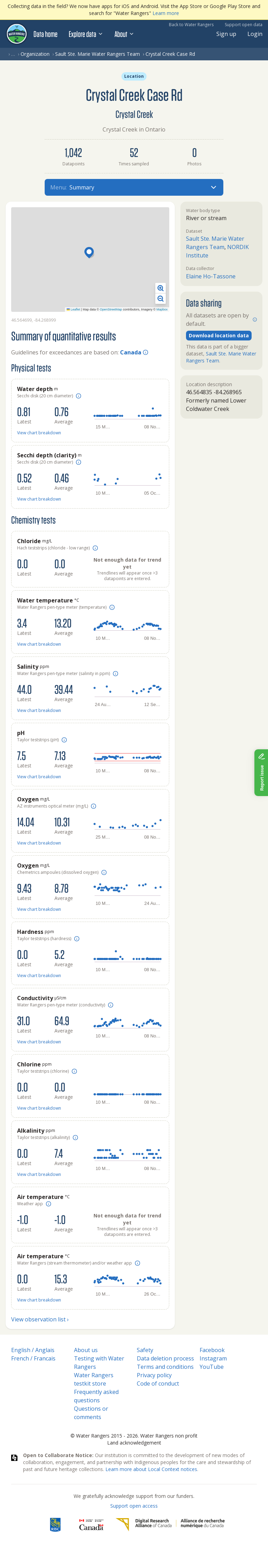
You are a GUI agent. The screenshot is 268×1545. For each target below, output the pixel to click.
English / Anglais (32, 1350)
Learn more (165, 13)
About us (86, 1350)
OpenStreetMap (111, 309)
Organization (35, 54)
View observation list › (40, 1319)
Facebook (212, 1350)
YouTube (212, 1367)
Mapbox (162, 309)
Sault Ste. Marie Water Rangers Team (97, 54)
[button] (90, 253)
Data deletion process (165, 1358)
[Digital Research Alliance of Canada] (170, 1525)
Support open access (134, 1505)
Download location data (219, 335)
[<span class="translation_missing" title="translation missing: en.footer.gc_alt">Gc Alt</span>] (91, 1525)
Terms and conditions (165, 1367)
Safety (145, 1350)
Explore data (86, 34)
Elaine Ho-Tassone (211, 276)
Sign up (226, 34)
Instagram (213, 1358)
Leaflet (73, 309)
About (124, 34)
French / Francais (33, 1358)
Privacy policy (154, 1375)
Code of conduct (158, 1383)
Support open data (243, 25)
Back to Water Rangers (191, 25)
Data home (46, 34)
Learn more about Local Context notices (151, 1469)
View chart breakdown (39, 433)
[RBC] (55, 1525)
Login (254, 34)
